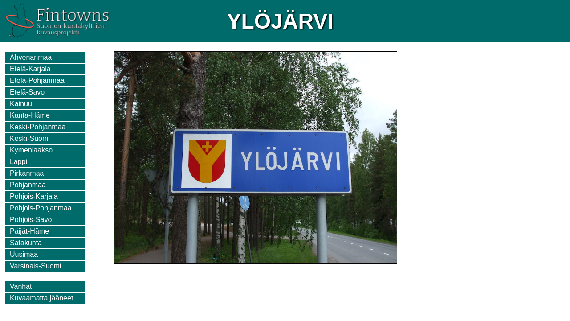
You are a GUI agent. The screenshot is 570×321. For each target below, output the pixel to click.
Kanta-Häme (30, 115)
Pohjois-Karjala (34, 196)
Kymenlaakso (31, 150)
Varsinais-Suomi (35, 266)
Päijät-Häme (29, 231)
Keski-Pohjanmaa (37, 127)
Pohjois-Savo (31, 219)
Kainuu (21, 103)
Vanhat (21, 286)
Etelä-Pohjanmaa (37, 80)
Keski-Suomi (30, 138)
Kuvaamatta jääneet (41, 298)
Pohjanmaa (28, 185)
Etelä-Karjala (30, 69)
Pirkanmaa (27, 173)
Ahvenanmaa (31, 57)
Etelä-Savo (27, 92)
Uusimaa (24, 254)
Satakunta (26, 243)
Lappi (18, 161)
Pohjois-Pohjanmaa (41, 208)
